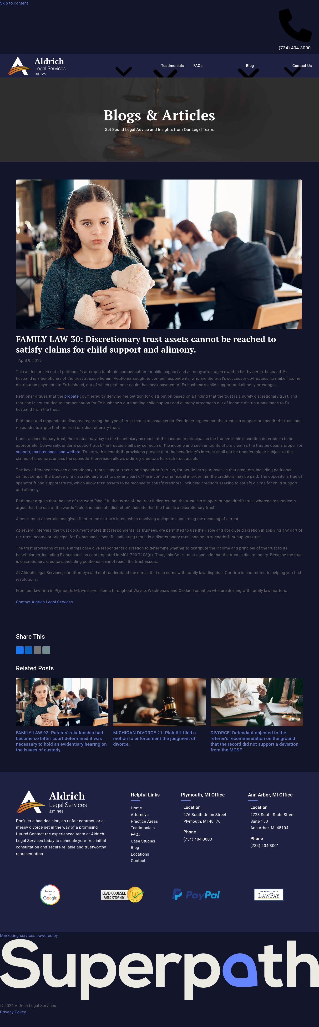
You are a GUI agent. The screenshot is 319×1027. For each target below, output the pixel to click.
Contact (138, 860)
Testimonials (143, 827)
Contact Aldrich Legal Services (44, 602)
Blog (135, 847)
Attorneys (140, 814)
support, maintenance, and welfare (48, 451)
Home (136, 808)
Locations (140, 854)
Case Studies (143, 841)
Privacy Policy (13, 1012)
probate (71, 396)
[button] (20, 650)
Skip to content (14, 3)
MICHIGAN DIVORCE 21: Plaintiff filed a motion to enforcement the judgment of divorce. (154, 738)
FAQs (136, 834)
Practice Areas (144, 821)
